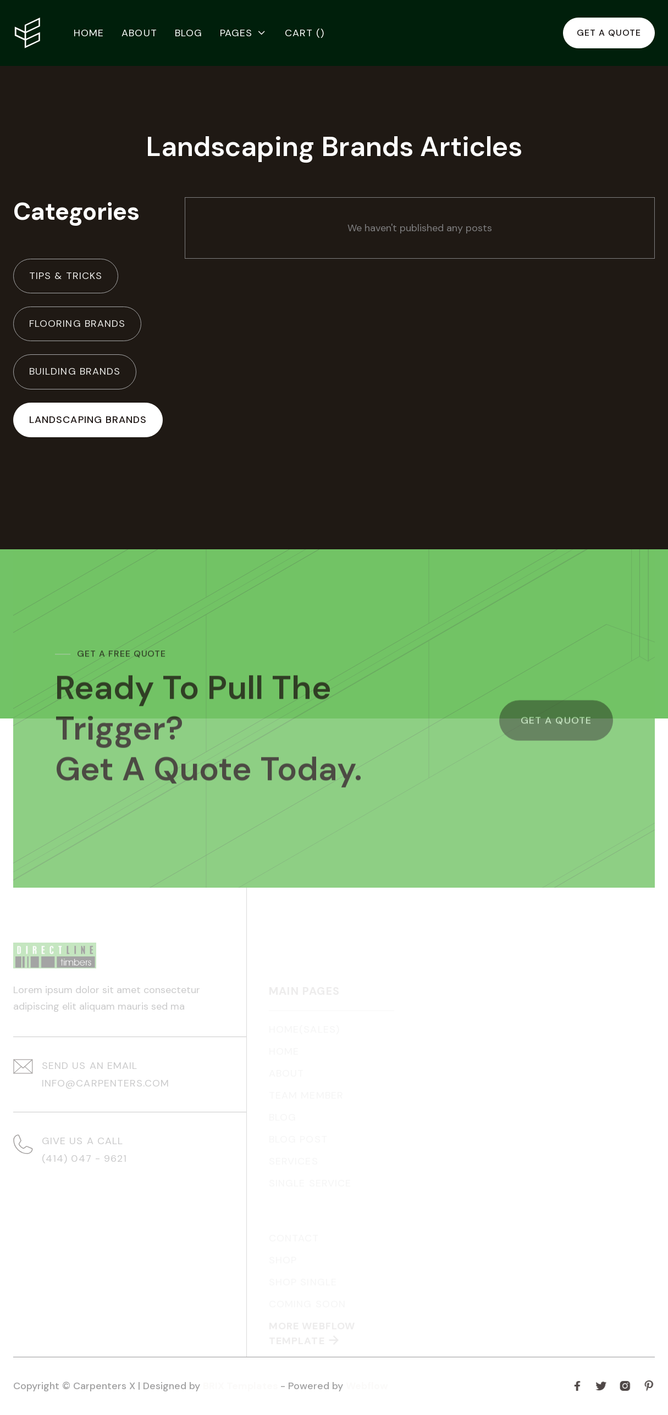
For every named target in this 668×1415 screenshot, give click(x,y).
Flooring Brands (77, 323)
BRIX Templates (241, 1385)
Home (89, 33)
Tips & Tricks (65, 275)
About (139, 33)
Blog (188, 33)
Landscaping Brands (88, 419)
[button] (243, 33)
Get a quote (609, 32)
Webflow (367, 1385)
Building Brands (74, 371)
